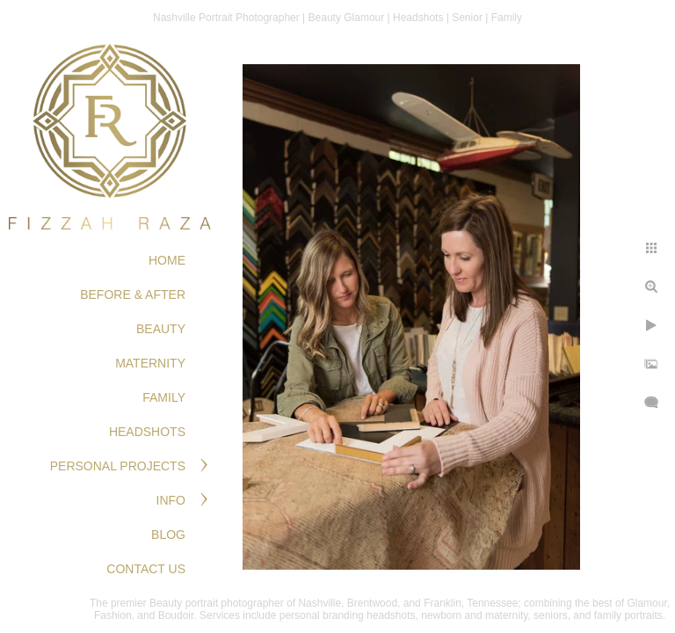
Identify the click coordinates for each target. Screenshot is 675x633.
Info (170, 500)
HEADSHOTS (147, 432)
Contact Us (145, 569)
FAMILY (163, 397)
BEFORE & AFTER (132, 294)
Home (167, 260)
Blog (168, 535)
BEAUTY (160, 329)
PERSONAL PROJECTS (117, 466)
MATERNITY (150, 363)
